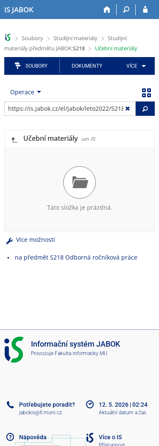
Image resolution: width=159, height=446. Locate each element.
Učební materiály (116, 48)
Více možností (29, 239)
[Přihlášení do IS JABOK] (145, 9)
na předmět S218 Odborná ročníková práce (76, 257)
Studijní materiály (75, 38)
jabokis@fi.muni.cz (40, 413)
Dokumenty (87, 66)
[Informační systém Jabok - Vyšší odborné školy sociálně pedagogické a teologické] (18, 9)
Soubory (32, 38)
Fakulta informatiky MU (81, 353)
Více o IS (110, 437)
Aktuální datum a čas (122, 413)
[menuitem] (134, 66)
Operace (22, 92)
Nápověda (33, 437)
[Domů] (107, 9)
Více (131, 66)
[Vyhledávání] (126, 9)
